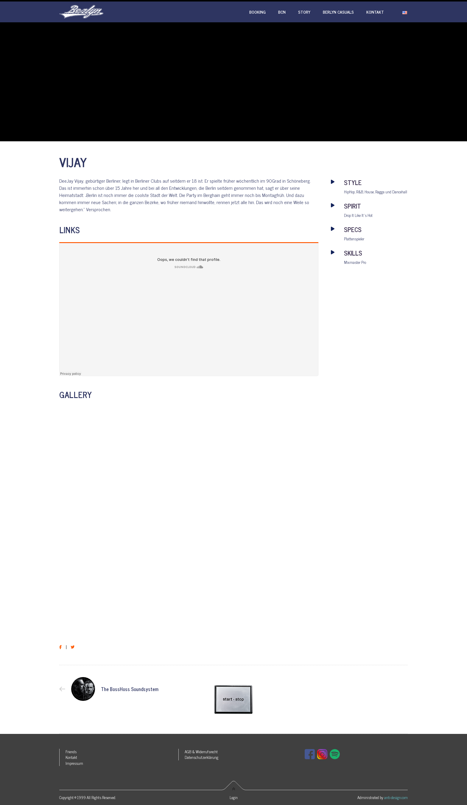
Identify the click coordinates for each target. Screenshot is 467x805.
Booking (257, 11)
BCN (282, 11)
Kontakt (375, 11)
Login (234, 797)
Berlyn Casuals (338, 11)
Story (304, 11)
